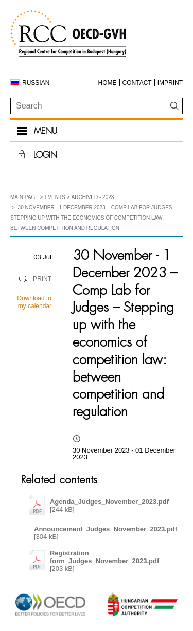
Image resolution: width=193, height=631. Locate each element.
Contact (137, 82)
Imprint (170, 82)
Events (55, 197)
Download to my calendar (34, 302)
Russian (35, 82)
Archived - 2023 (93, 197)
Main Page (24, 197)
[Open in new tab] (50, 615)
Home (107, 82)
